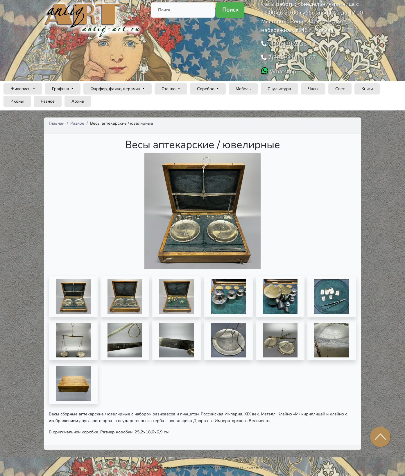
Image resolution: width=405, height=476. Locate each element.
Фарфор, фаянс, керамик (115, 87)
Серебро (206, 87)
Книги (367, 87)
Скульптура (279, 87)
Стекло (169, 87)
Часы (313, 87)
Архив (77, 99)
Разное (48, 99)
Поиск (230, 10)
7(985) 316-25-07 (290, 56)
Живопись (21, 87)
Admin (269, 465)
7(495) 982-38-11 (290, 43)
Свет (340, 87)
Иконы (17, 99)
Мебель (243, 87)
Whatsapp (282, 70)
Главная (56, 121)
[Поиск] (183, 10)
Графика (61, 87)
